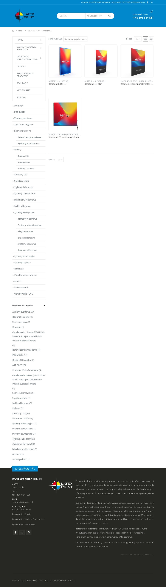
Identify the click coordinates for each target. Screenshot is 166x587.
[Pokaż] (137, 38)
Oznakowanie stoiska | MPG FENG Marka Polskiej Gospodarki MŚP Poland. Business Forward (28, 379)
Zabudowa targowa (23, 124)
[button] (145, 38)
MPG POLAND (23, 90)
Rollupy (17, 149)
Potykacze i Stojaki (21, 418)
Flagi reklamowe (25, 231)
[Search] (109, 16)
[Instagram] (152, 2)
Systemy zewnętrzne (24, 212)
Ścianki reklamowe (22, 130)
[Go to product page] (65, 61)
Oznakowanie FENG (23, 293)
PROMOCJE (65, 81)
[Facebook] (147, 2)
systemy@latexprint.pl (22, 502)
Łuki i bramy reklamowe (25, 199)
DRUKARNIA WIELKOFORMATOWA (27, 58)
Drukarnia (16, 327)
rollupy (126, 489)
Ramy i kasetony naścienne (144, 81)
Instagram (28, 532)
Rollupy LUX (23, 156)
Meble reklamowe (22, 206)
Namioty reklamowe (27, 218)
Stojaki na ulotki (21, 180)
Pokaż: (129, 38)
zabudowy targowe (94, 489)
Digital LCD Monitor (21, 360)
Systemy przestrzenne (28, 143)
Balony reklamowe (20, 316)
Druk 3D (21, 66)
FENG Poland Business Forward (132, 529)
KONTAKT (149, 554)
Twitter (22, 532)
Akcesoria (16, 454)
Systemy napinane (22, 262)
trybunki (135, 489)
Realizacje (22, 83)
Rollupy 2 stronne (26, 168)
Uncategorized (19, 459)
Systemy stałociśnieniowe (30, 225)
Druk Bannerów (21, 287)
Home (20, 39)
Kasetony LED (54, 81)
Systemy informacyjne (24, 256)
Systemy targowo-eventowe (27, 48)
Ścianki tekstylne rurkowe (29, 137)
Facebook (15, 532)
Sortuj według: (55, 38)
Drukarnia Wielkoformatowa (25, 370)
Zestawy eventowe (23, 118)
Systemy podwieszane (24, 193)
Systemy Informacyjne (22, 423)
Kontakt (21, 97)
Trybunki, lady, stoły (23, 187)
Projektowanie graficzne (25, 75)
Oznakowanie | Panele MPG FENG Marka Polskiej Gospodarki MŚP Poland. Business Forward (28, 336)
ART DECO (17, 365)
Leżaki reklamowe (26, 237)
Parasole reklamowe (27, 250)
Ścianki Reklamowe (21, 392)
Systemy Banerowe (27, 243)
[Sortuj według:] (75, 38)
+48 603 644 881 (143, 17)
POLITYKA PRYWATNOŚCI (132, 554)
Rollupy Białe (24, 162)
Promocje (18, 105)
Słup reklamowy (19, 322)
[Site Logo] (25, 16)
